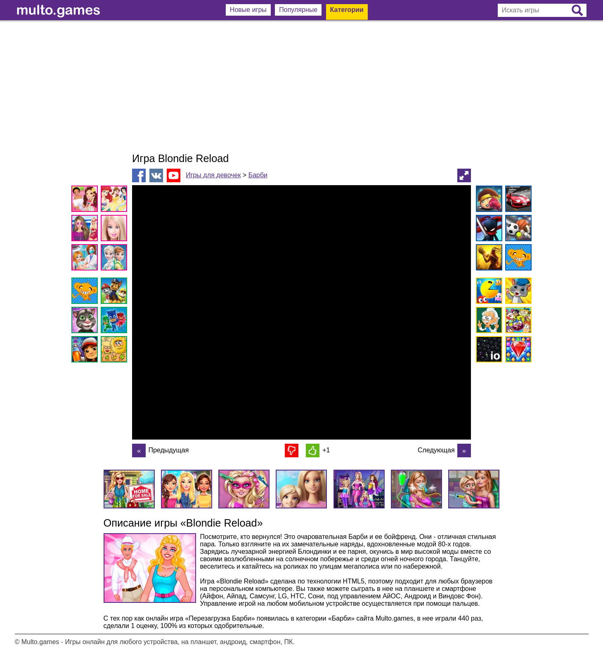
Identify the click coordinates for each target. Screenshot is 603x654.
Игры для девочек (213, 175)
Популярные (298, 9)
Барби (257, 175)
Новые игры (248, 9)
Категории (347, 9)
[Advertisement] (301, 86)
